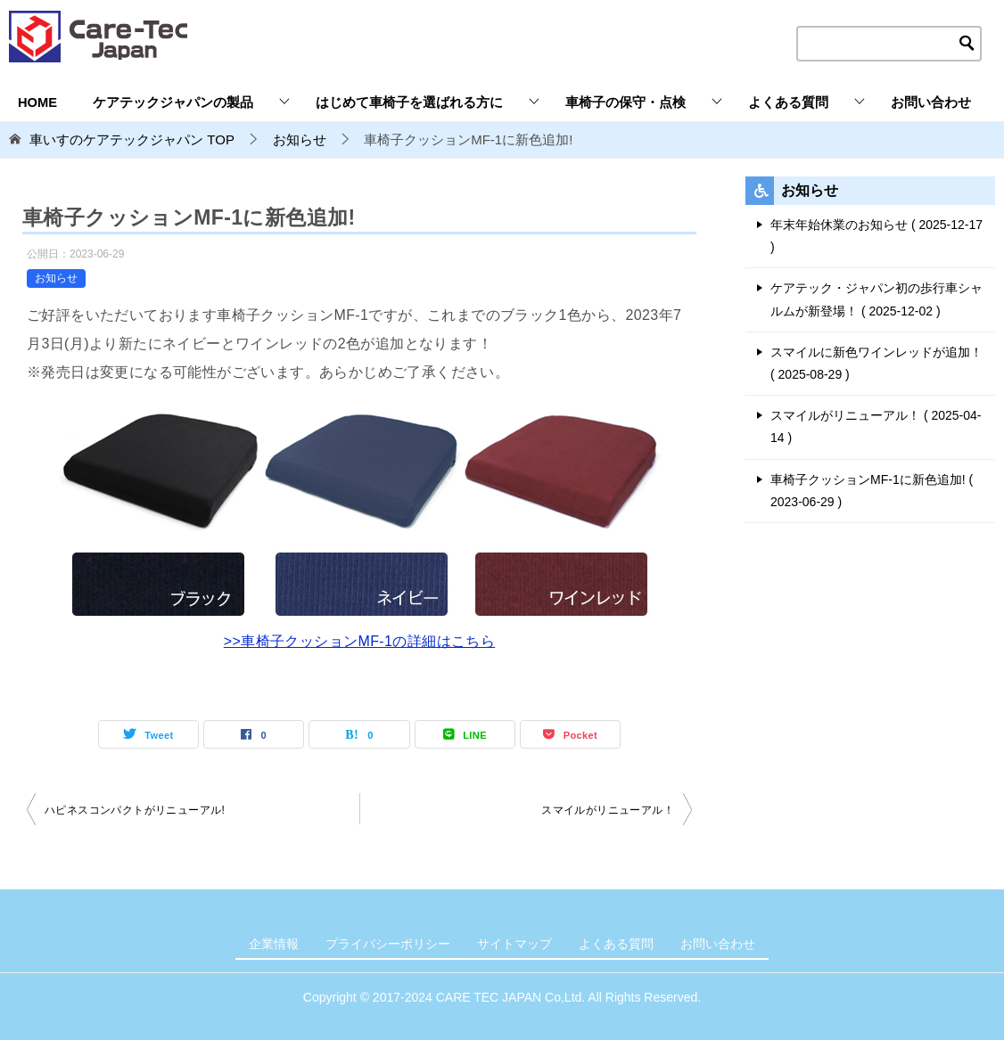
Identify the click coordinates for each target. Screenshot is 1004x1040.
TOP (132, 139)
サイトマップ (514, 944)
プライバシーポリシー (387, 944)
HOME (37, 102)
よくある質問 (788, 102)
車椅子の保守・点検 (625, 102)
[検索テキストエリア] (889, 43)
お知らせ (56, 278)
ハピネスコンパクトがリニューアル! (135, 810)
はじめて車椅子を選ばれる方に (409, 102)
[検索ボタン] (967, 43)
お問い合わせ (931, 102)
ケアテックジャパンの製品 (173, 102)
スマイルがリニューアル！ (607, 810)
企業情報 (274, 944)
